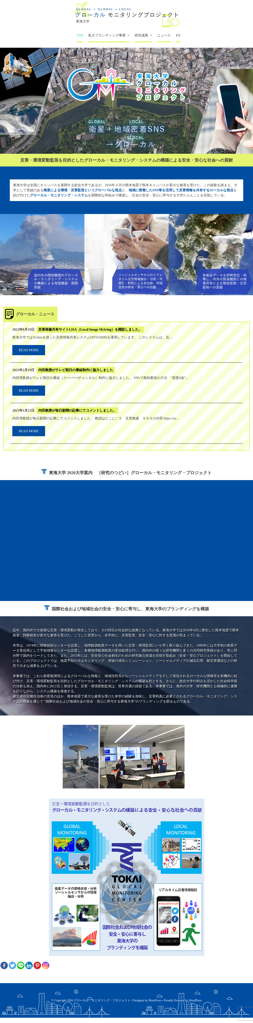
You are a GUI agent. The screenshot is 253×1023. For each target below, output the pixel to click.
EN (178, 35)
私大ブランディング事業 (107, 35)
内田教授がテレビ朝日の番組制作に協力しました (75, 370)
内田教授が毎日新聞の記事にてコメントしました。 (77, 410)
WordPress (195, 1000)
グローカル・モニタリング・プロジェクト (102, 1000)
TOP (80, 35)
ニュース (164, 35)
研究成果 (141, 35)
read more (29, 350)
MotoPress (155, 1000)
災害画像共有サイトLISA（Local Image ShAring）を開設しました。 (90, 329)
